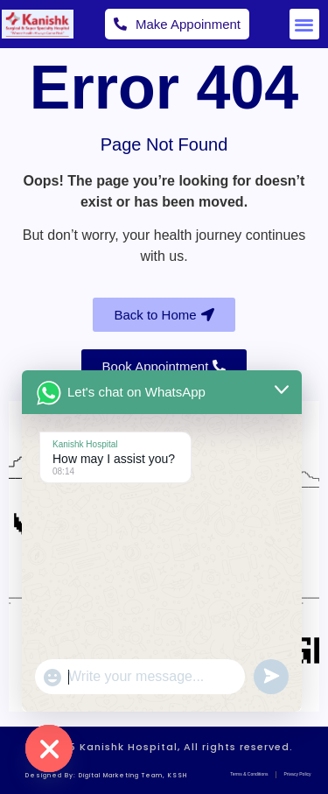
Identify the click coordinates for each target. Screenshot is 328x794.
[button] (305, 24)
